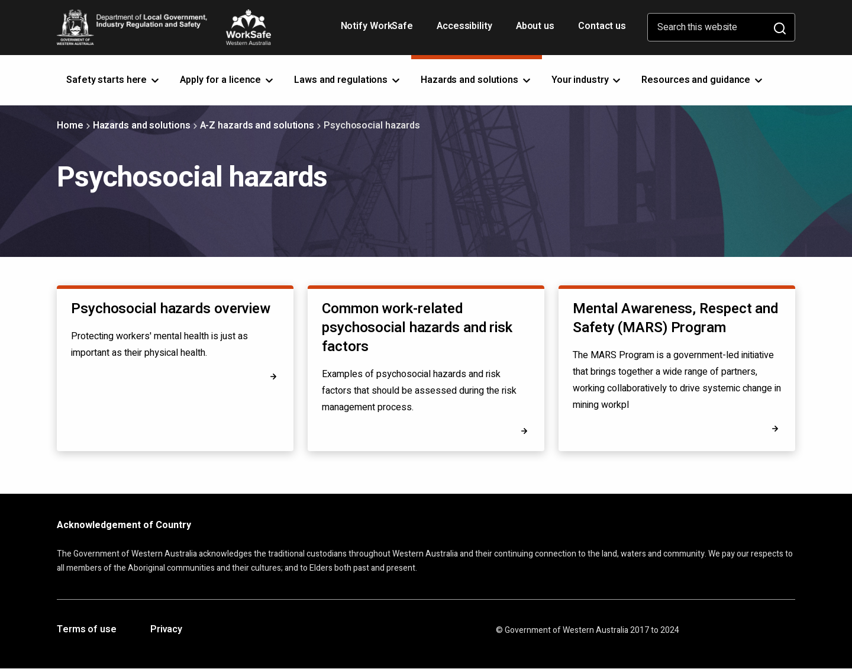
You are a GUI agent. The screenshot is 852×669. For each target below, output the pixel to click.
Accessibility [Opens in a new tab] (466, 30)
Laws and (348, 80)
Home (70, 125)
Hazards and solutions (142, 125)
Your (587, 80)
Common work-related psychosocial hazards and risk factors (417, 327)
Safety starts (113, 80)
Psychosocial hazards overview (170, 308)
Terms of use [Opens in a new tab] (87, 630)
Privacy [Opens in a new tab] (166, 630)
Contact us (602, 26)
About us (535, 26)
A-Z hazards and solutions (257, 125)
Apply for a (227, 80)
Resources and (702, 80)
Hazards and (476, 80)
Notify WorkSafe (377, 26)
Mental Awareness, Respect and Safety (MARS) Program (675, 318)
